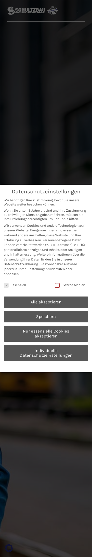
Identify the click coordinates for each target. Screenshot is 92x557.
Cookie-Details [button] (23, 366)
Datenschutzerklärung (21, 264)
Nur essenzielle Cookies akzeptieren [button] (46, 333)
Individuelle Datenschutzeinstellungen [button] (46, 353)
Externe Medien (70, 285)
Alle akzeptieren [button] (46, 301)
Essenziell (15, 285)
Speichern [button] (46, 316)
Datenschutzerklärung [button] (48, 366)
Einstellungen (37, 269)
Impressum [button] (71, 366)
